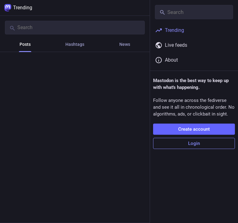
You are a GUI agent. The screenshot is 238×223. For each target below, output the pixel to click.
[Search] (75, 27)
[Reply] (11, 130)
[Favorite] (77, 130)
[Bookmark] (108, 130)
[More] (141, 130)
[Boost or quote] (44, 130)
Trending (18, 7)
